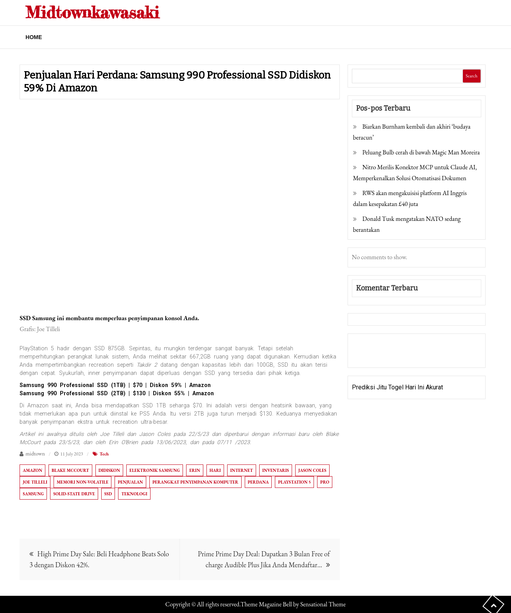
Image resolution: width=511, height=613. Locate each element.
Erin (194, 470)
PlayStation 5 (294, 482)
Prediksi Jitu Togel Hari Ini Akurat (397, 387)
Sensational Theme (323, 604)
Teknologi (134, 493)
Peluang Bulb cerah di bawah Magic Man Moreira (421, 152)
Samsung (33, 493)
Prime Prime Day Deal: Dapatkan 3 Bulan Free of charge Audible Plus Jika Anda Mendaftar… (264, 559)
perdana (258, 482)
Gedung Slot (368, 345)
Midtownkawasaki (92, 12)
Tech (104, 454)
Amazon (32, 470)
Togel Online (412, 356)
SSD (108, 493)
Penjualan (130, 482)
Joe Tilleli (35, 482)
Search (471, 76)
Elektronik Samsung (154, 470)
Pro (324, 482)
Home (33, 37)
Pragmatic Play (372, 356)
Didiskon (109, 470)
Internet (241, 470)
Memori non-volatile (82, 482)
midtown (35, 453)
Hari (215, 470)
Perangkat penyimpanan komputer (195, 482)
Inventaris (275, 470)
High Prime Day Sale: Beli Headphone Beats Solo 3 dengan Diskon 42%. (99, 559)
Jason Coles (312, 470)
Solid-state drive (74, 493)
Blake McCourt (70, 470)
